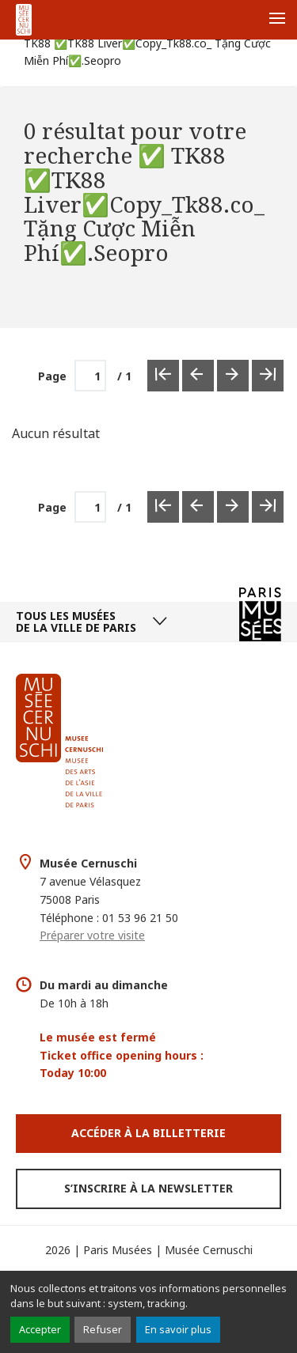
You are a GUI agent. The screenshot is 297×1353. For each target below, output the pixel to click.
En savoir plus (178, 1329)
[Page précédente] (198, 507)
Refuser (102, 1329)
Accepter (40, 1329)
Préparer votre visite (92, 935)
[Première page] (163, 507)
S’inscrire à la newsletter (148, 1188)
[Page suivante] (233, 507)
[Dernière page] (268, 507)
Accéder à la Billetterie (148, 1132)
